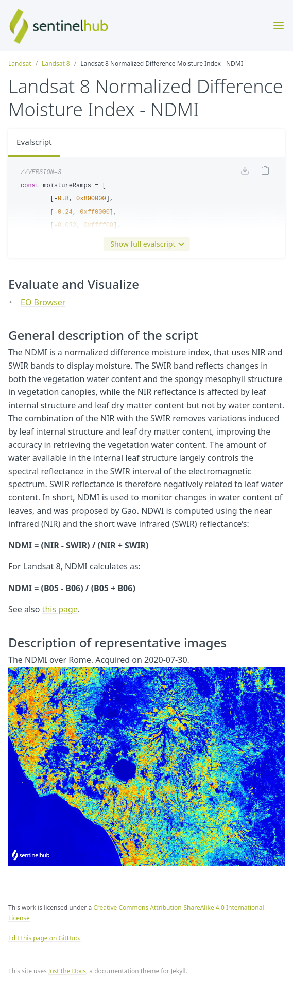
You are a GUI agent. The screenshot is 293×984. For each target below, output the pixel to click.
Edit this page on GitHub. (44, 938)
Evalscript (35, 142)
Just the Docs (67, 970)
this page (60, 609)
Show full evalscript (144, 244)
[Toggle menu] (278, 25)
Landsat (19, 63)
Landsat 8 (56, 63)
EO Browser (43, 302)
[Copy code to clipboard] (265, 172)
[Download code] (244, 173)
